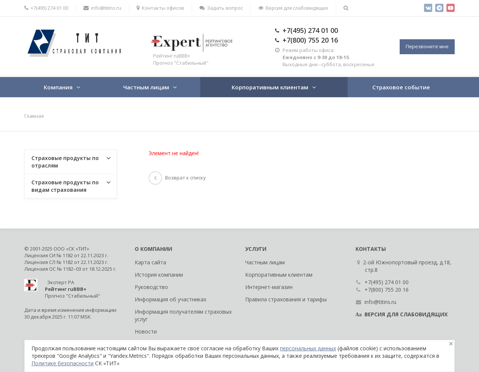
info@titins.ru (102, 7)
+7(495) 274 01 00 (46, 7)
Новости (146, 331)
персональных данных (308, 348)
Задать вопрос (221, 7)
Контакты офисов (160, 7)
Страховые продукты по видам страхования (65, 186)
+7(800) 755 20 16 (310, 40)
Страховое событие (401, 87)
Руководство (151, 286)
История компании (159, 274)
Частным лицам (146, 87)
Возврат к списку (177, 177)
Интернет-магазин (269, 286)
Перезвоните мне (427, 46)
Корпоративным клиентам (270, 87)
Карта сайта (150, 262)
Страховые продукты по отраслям (65, 161)
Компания (58, 87)
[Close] (451, 344)
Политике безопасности (62, 363)
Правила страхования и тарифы (286, 299)
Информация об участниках (170, 299)
